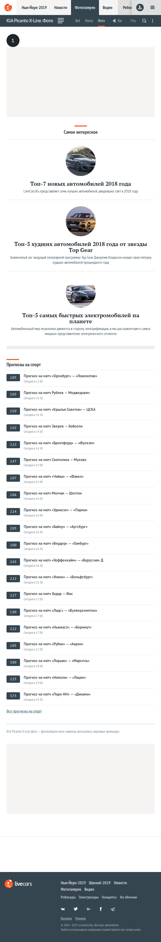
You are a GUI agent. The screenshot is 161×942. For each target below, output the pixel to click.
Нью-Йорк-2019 (34, 7)
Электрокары (88, 897)
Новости (60, 7)
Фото (101, 20)
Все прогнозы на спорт (24, 711)
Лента (89, 20)
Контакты (66, 918)
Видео (107, 7)
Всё (78, 20)
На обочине (128, 897)
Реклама (80, 918)
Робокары (131, 7)
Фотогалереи (85, 7)
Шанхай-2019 (99, 883)
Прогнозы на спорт (23, 364)
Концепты (109, 897)
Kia (120, 20)
